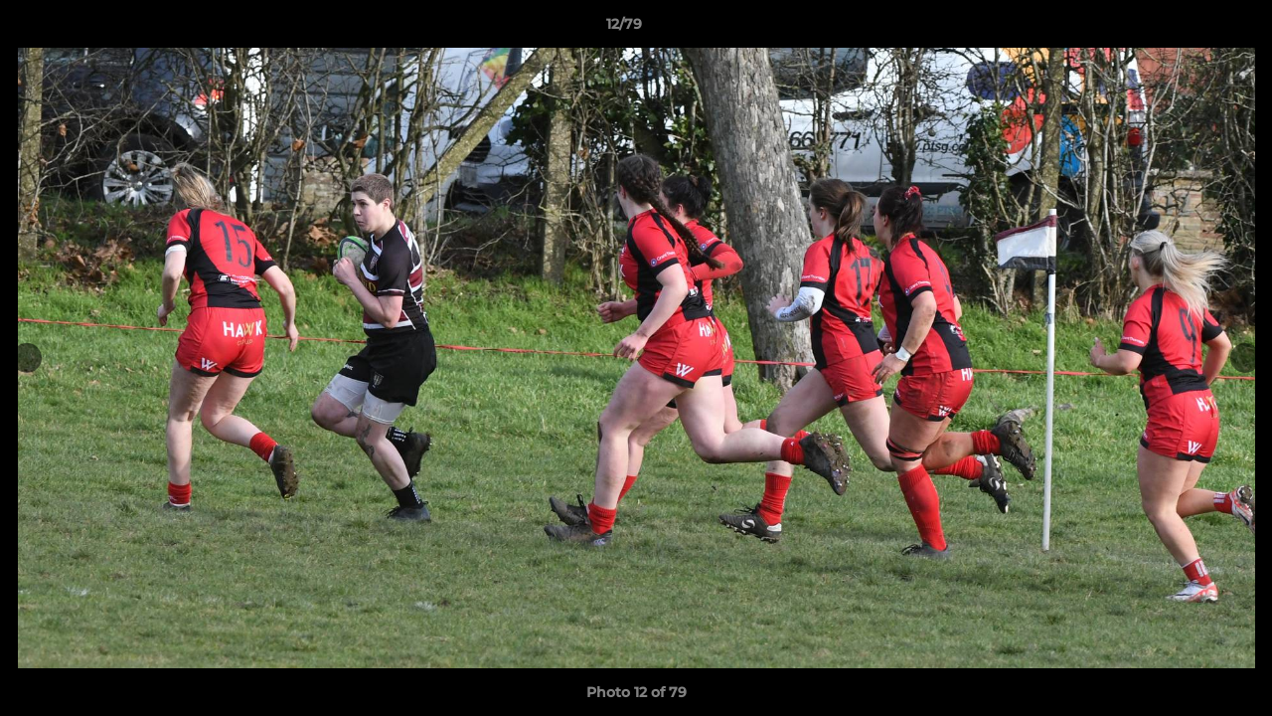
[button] (1188, 29)
